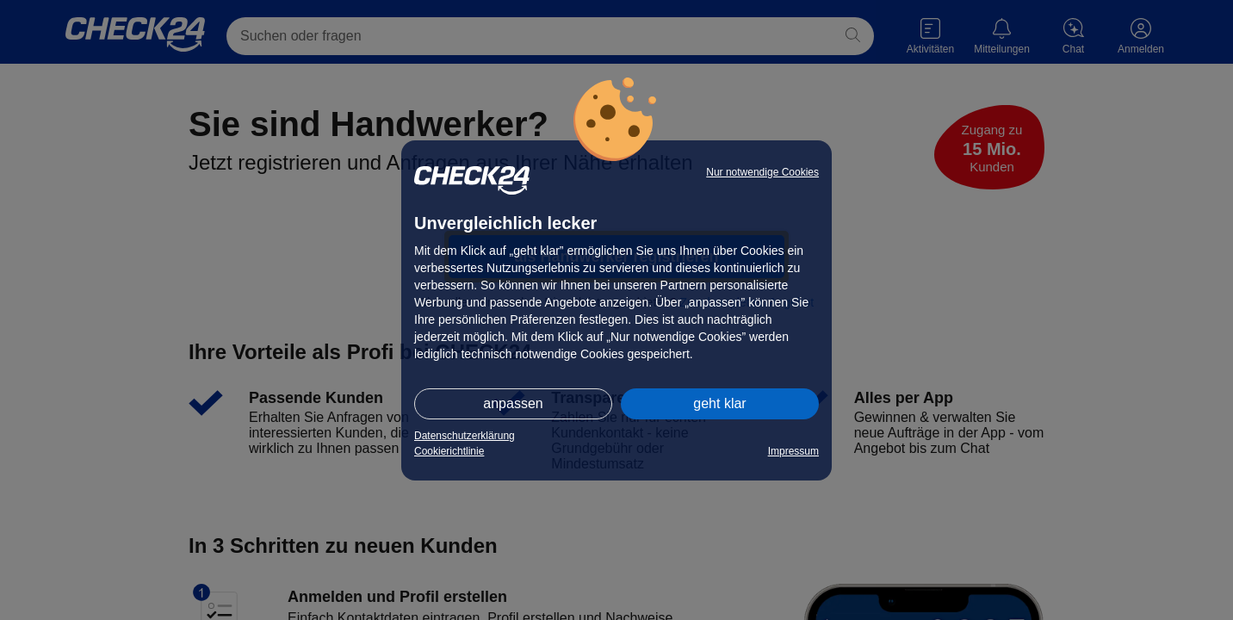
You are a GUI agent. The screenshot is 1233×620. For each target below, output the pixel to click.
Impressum (793, 451)
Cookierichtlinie (449, 451)
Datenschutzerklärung (464, 436)
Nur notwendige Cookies (762, 172)
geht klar (719, 403)
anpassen (512, 403)
